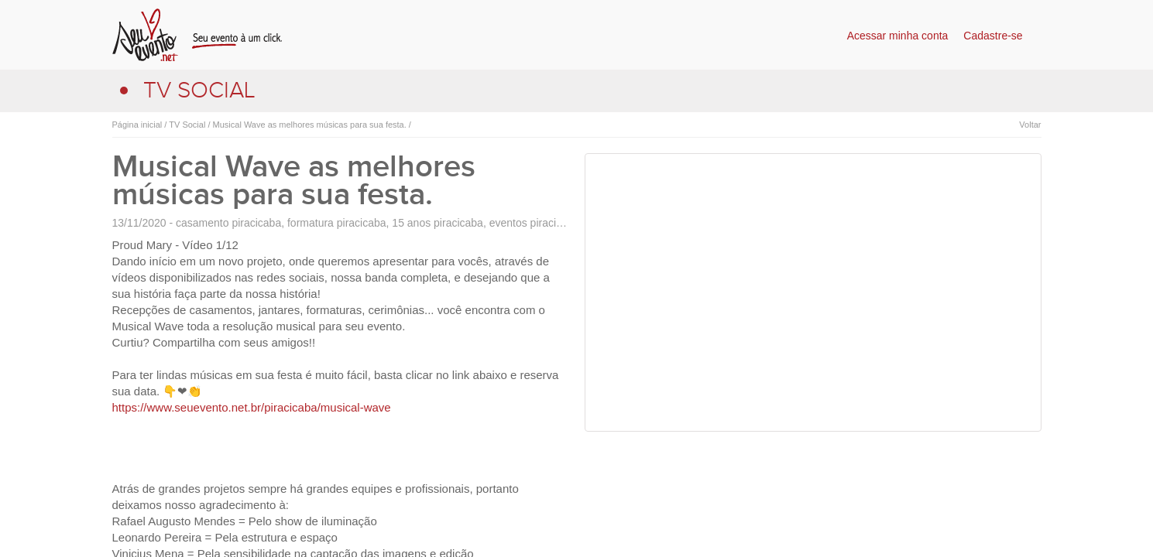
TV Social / (188, 124)
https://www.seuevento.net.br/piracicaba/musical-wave (251, 407)
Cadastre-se (992, 35)
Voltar (1030, 124)
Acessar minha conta (898, 35)
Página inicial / (139, 124)
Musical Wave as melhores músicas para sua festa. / (310, 124)
